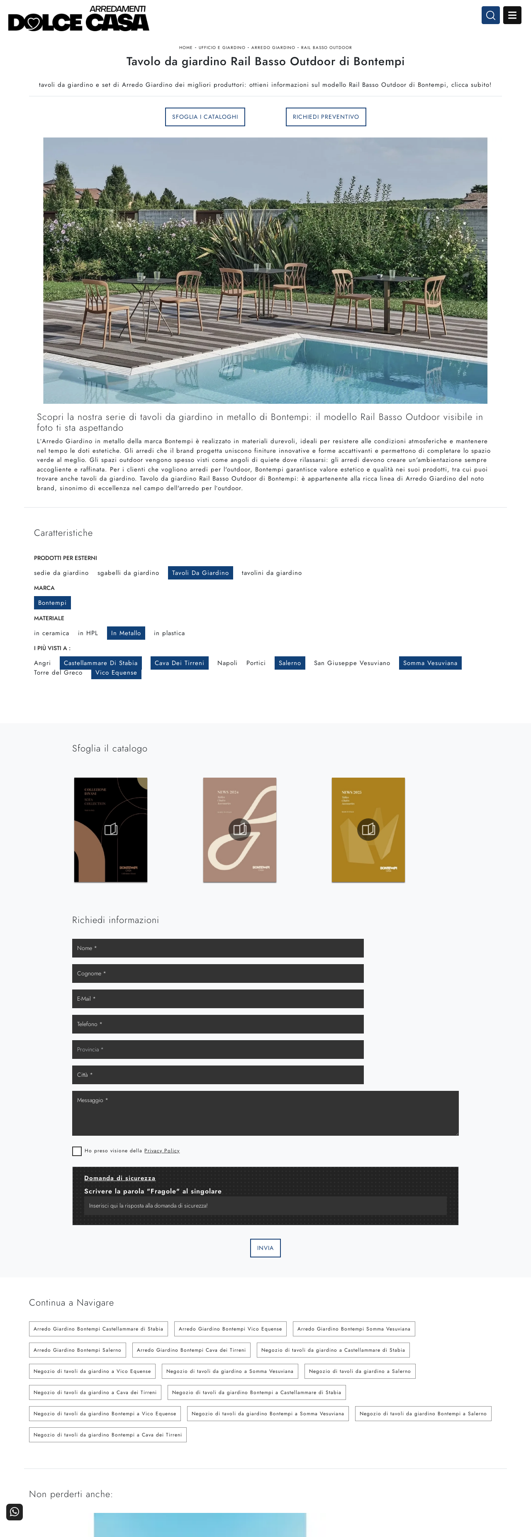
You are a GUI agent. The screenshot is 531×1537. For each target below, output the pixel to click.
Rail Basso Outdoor (326, 59)
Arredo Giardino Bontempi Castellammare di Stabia (98, 1094)
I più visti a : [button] (52, 684)
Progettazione (400, 1446)
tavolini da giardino (272, 609)
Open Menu (504, 20)
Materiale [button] (49, 654)
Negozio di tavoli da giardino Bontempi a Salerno (423, 1179)
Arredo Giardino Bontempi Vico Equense (230, 1094)
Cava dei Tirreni (180, 699)
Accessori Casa (319, 1435)
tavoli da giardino (200, 609)
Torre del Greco (58, 708)
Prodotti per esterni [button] (65, 594)
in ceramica (51, 669)
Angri (42, 699)
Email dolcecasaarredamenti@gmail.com (84, 1452)
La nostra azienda (395, 1423)
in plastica (169, 669)
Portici (256, 699)
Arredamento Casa (315, 1423)
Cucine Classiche (238, 1435)
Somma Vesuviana (430, 699)
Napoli (227, 699)
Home (186, 59)
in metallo (126, 669)
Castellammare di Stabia (101, 699)
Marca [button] (44, 624)
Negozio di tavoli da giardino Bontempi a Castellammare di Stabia (256, 1158)
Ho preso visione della (330, 915)
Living (253, 1446)
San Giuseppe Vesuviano (352, 699)
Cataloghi (484, 1435)
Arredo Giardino (273, 59)
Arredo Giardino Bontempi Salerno (78, 1116)
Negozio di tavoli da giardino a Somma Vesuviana (230, 1137)
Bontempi (52, 639)
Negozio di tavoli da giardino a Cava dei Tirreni (95, 1158)
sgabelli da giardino (128, 609)
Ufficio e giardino (222, 59)
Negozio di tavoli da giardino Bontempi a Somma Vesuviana (268, 1179)
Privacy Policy (360, 915)
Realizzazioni (480, 1446)
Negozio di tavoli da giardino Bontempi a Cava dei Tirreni (108, 1200)
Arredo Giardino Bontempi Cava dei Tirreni (191, 1116)
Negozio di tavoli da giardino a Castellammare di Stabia (333, 1116)
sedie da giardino (61, 609)
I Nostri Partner (398, 1435)
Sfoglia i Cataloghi (205, 145)
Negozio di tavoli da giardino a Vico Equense (92, 1137)
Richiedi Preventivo (326, 145)
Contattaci (484, 1423)
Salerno (290, 699)
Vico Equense (116, 708)
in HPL (88, 669)
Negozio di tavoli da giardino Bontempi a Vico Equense (105, 1179)
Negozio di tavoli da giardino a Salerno (360, 1137)
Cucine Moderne (238, 1423)
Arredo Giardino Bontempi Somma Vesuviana (354, 1094)
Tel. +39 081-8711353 (61, 1445)
